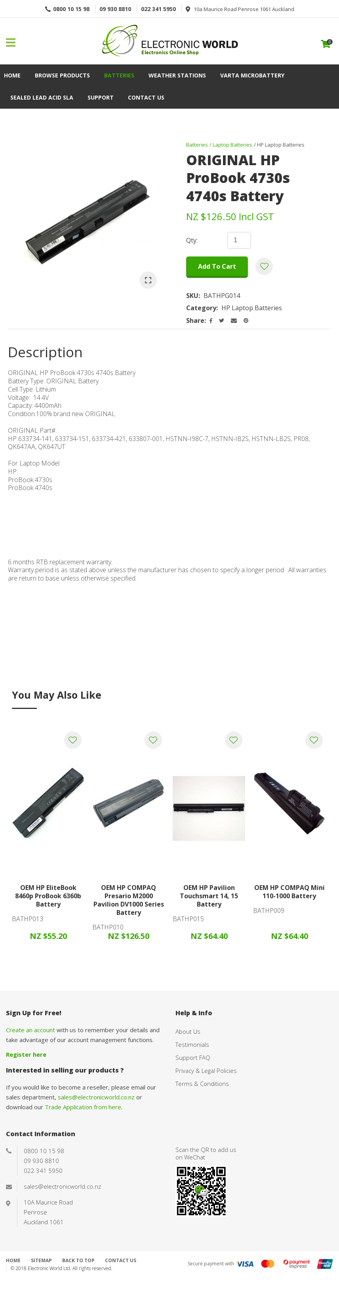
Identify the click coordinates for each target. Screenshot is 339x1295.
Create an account (30, 1030)
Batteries (119, 75)
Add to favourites (73, 740)
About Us (187, 1031)
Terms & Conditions (202, 1084)
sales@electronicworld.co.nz (96, 1097)
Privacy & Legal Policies (206, 1070)
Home (12, 75)
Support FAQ (192, 1057)
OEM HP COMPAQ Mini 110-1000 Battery (289, 891)
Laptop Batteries (232, 144)
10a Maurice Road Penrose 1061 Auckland (244, 9)
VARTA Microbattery (252, 75)
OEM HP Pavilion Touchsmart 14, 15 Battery (209, 896)
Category (201, 308)
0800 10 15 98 (71, 9)
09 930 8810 (115, 9)
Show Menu (10, 42)
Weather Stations (177, 75)
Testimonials (192, 1044)
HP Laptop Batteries (281, 144)
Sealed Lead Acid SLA (41, 97)
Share (195, 321)
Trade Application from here (83, 1107)
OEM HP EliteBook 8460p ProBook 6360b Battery (48, 896)
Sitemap (41, 1260)
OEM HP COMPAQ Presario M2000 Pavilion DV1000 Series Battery (128, 899)
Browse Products (62, 75)
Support (101, 97)
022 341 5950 (158, 9)
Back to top (78, 1260)
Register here (26, 1054)
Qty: (192, 240)
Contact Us (146, 97)
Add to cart (217, 266)
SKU (192, 296)
